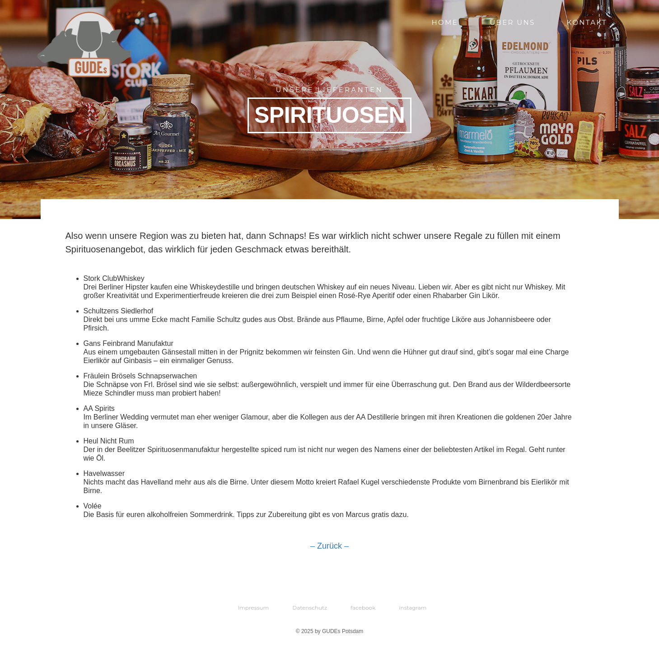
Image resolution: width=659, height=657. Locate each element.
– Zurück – (329, 545)
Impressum (253, 607)
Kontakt (587, 22)
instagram (412, 607)
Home (444, 22)
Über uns (512, 22)
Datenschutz (309, 607)
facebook (363, 607)
